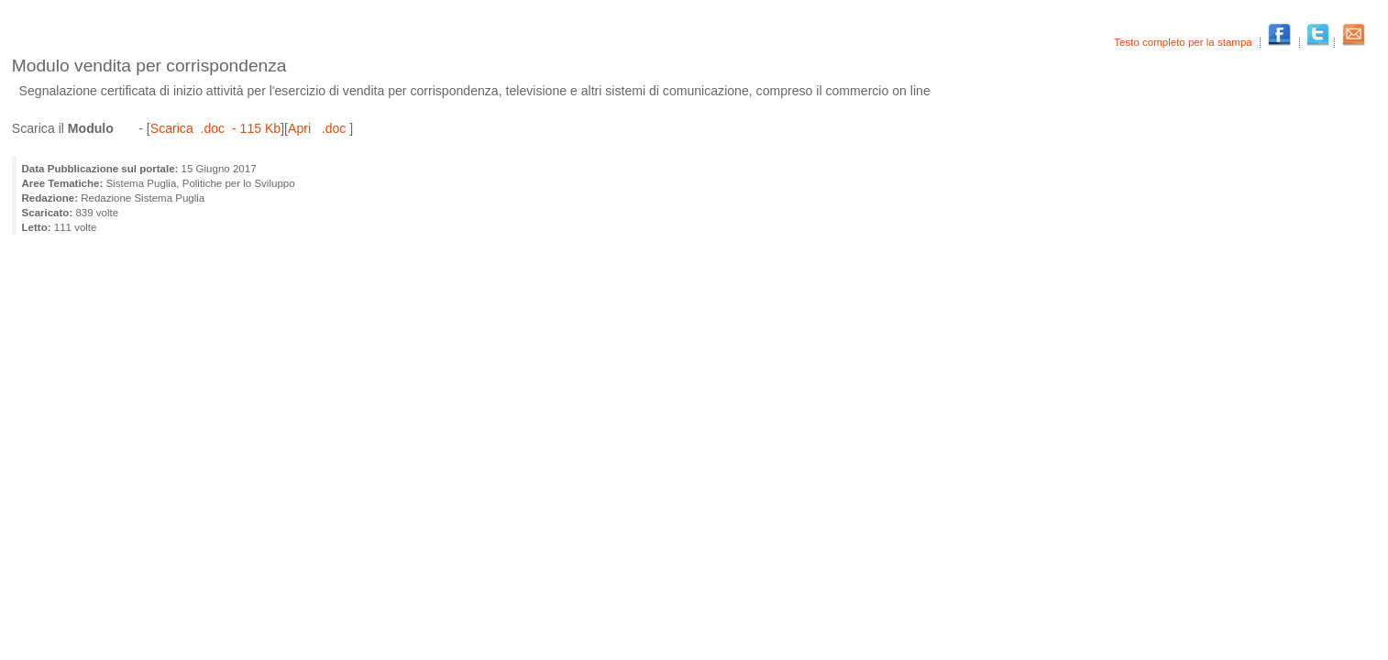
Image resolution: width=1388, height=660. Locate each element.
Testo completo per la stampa (1184, 42)
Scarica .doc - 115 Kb (215, 128)
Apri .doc (318, 128)
